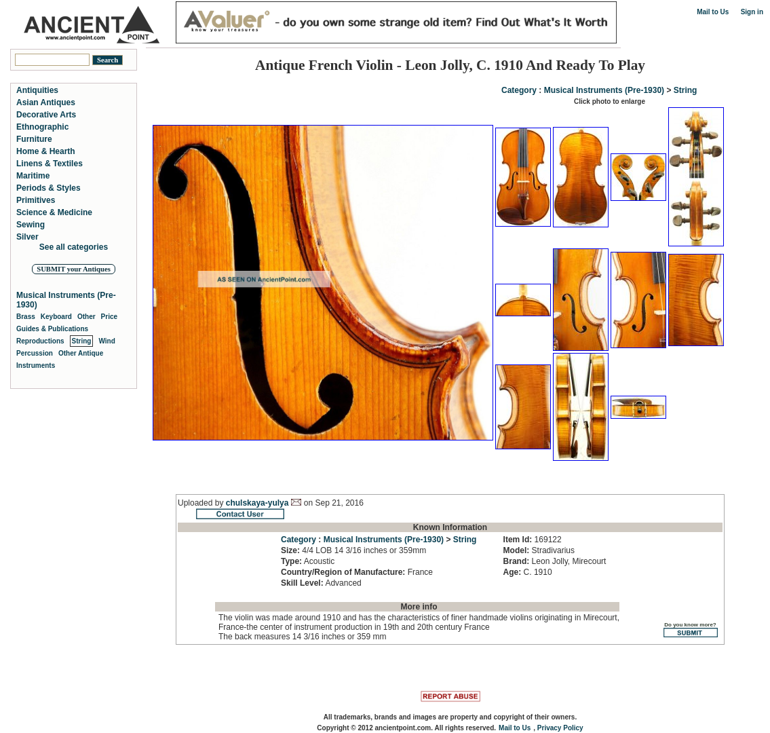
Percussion (34, 353)
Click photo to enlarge (609, 101)
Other (86, 316)
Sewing (30, 224)
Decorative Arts (46, 114)
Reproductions (40, 341)
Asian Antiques (45, 102)
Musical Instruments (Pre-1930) (604, 90)
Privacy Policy (560, 728)
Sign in (752, 12)
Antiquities (37, 90)
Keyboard (56, 316)
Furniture (34, 139)
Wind (106, 341)
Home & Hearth (45, 151)
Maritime (33, 176)
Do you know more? (690, 629)
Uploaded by (202, 503)
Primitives (35, 200)
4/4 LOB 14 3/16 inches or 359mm (353, 550)
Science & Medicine (54, 212)
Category (519, 90)
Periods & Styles (48, 188)
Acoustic (307, 561)
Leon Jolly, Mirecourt (555, 561)
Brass (25, 316)
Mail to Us (713, 12)
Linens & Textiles (49, 163)
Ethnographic (42, 127)
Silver (27, 237)
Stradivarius (539, 550)
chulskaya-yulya (257, 503)
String (685, 90)
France (357, 572)
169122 (532, 539)
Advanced (321, 583)
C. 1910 (527, 572)
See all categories (73, 247)
